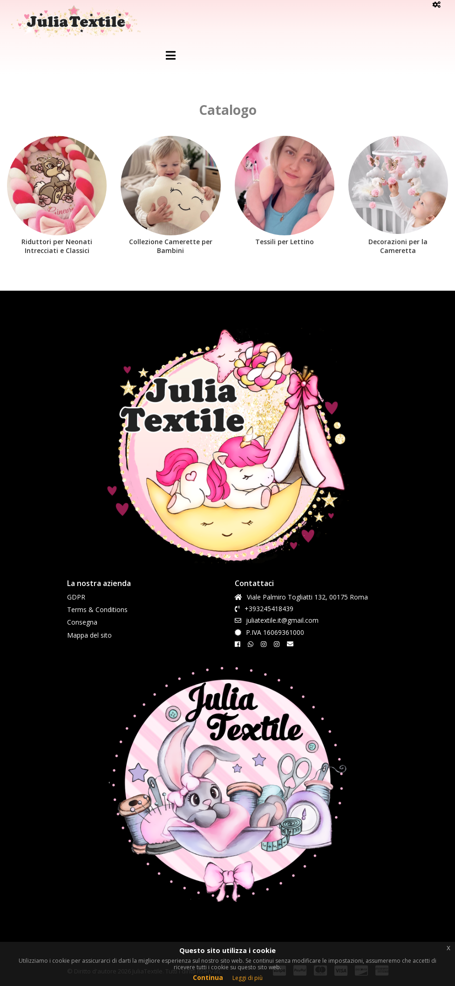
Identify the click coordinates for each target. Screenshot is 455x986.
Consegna (82, 622)
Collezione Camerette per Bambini (170, 246)
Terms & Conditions (97, 609)
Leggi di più (247, 978)
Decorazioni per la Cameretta (398, 246)
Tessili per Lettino (284, 241)
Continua (208, 977)
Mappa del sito (89, 635)
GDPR (76, 597)
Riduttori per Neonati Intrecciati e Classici (56, 246)
